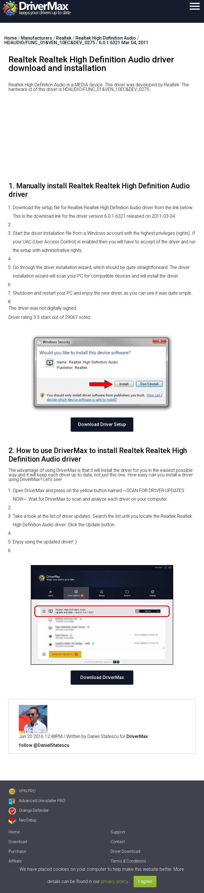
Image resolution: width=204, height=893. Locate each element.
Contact (118, 842)
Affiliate (15, 861)
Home (14, 832)
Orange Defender (29, 810)
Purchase (17, 851)
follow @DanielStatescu (44, 745)
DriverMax (137, 736)
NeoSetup (22, 820)
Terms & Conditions (128, 861)
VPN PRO (22, 791)
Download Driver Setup (102, 424)
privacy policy (114, 881)
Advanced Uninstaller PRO (37, 801)
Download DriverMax (102, 677)
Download (18, 842)
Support (118, 832)
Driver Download (125, 851)
